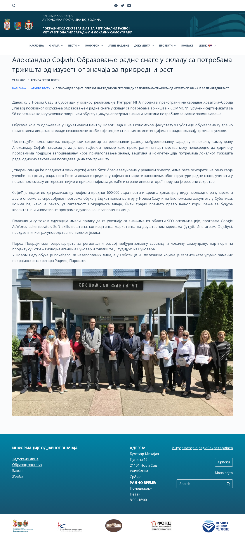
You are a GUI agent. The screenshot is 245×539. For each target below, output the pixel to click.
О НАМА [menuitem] (56, 46)
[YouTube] (129, 5)
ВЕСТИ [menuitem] (74, 46)
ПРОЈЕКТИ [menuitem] (168, 46)
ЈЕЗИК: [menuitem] (208, 46)
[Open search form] (14, 5)
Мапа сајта (224, 473)
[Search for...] (205, 483)
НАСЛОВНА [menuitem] (37, 45)
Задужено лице (25, 459)
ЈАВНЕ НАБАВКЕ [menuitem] (118, 45)
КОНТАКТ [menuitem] (187, 45)
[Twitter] (122, 5)
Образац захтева (27, 464)
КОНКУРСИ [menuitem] (94, 46)
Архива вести (40, 80)
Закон (17, 470)
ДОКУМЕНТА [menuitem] (144, 46)
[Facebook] (116, 5)
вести (55, 80)
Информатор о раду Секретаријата (202, 447)
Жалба (17, 476)
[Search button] (228, 483)
